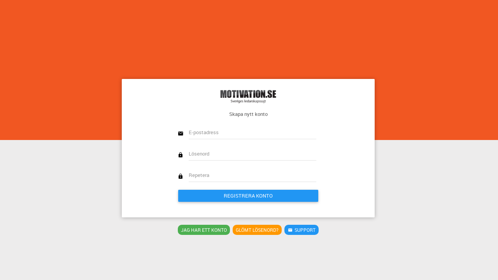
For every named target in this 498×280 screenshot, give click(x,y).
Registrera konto (248, 195)
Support (302, 230)
